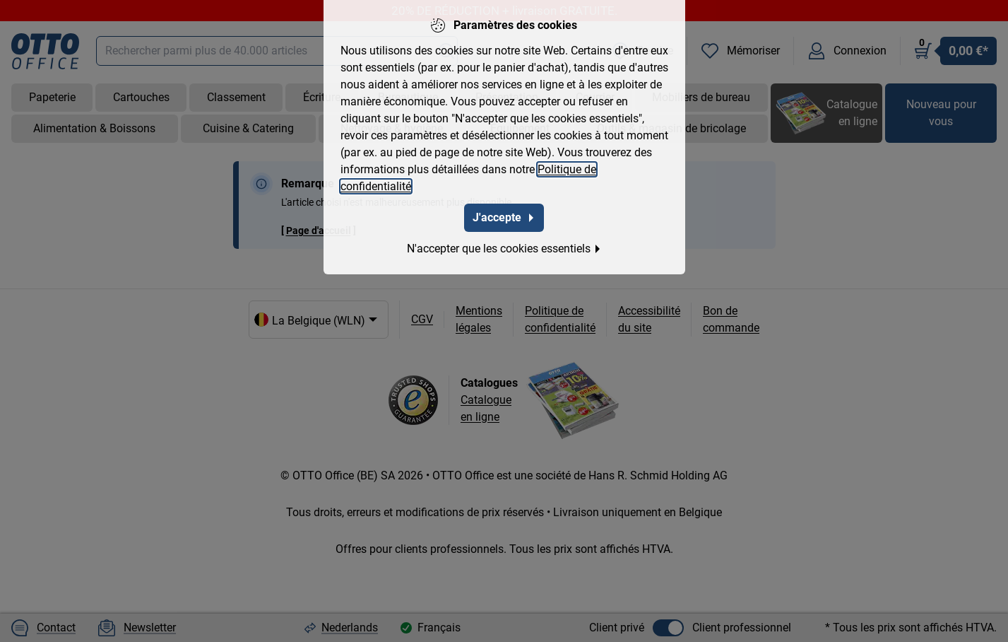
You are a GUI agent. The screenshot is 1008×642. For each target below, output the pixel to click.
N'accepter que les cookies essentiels (504, 245)
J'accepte (504, 214)
